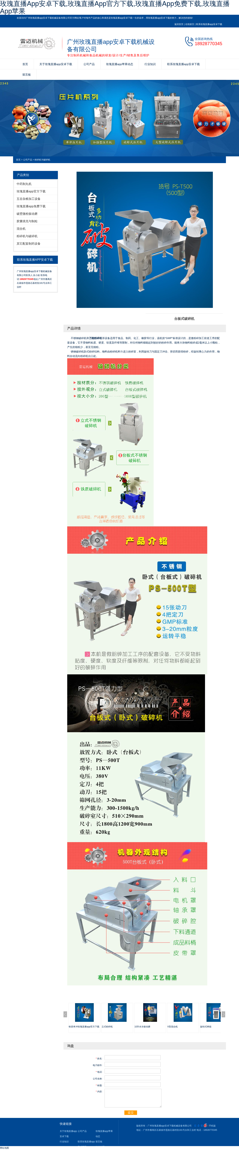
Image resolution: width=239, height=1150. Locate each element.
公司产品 (89, 64)
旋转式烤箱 (205, 1026)
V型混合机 (172, 1026)
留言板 (26, 74)
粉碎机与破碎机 (42, 159)
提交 (131, 1112)
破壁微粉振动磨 (27, 213)
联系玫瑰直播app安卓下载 (209, 24)
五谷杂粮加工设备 (29, 198)
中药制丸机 (24, 183)
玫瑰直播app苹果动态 (119, 64)
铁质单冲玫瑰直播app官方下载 (84, 1026)
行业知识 (150, 64)
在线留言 (189, 24)
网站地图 (4, 1148)
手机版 (212, 1125)
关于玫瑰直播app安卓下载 (55, 64)
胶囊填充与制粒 (27, 221)
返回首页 (178, 24)
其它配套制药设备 (29, 243)
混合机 (21, 228)
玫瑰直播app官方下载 (31, 191)
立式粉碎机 (107, 1026)
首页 (25, 64)
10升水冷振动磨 (142, 1026)
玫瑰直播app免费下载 (31, 206)
